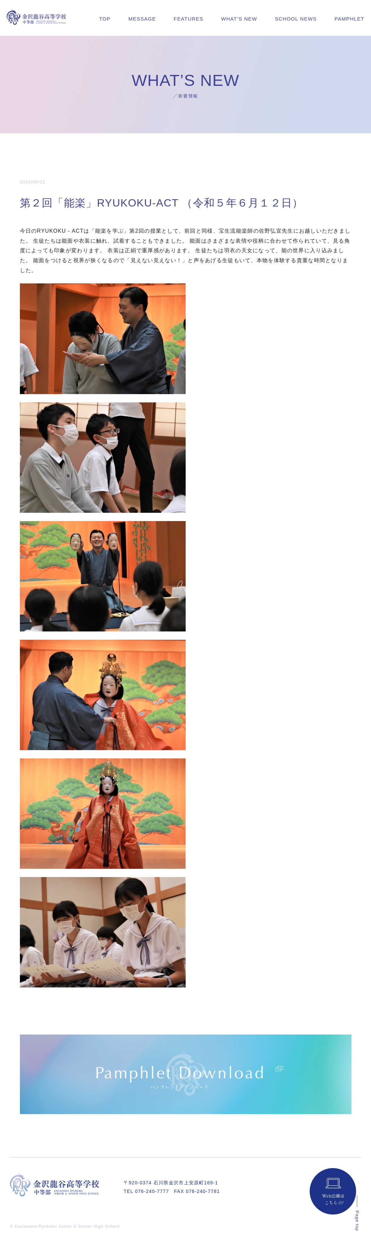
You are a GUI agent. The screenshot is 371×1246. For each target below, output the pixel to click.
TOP (104, 19)
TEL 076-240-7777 (146, 1191)
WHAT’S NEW (239, 19)
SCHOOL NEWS (296, 19)
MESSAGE (142, 19)
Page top (357, 1221)
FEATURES (188, 19)
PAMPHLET (349, 19)
